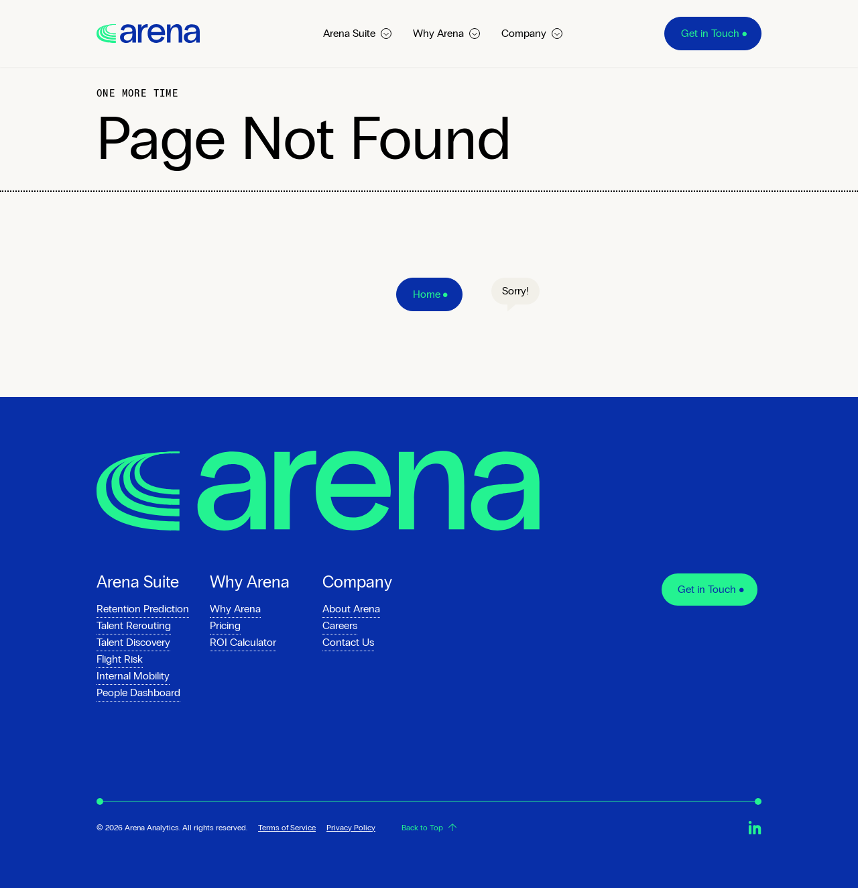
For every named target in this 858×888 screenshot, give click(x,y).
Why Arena (446, 33)
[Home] (429, 294)
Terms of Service (287, 827)
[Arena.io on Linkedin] (754, 827)
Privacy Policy (350, 827)
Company (531, 33)
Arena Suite (357, 33)
